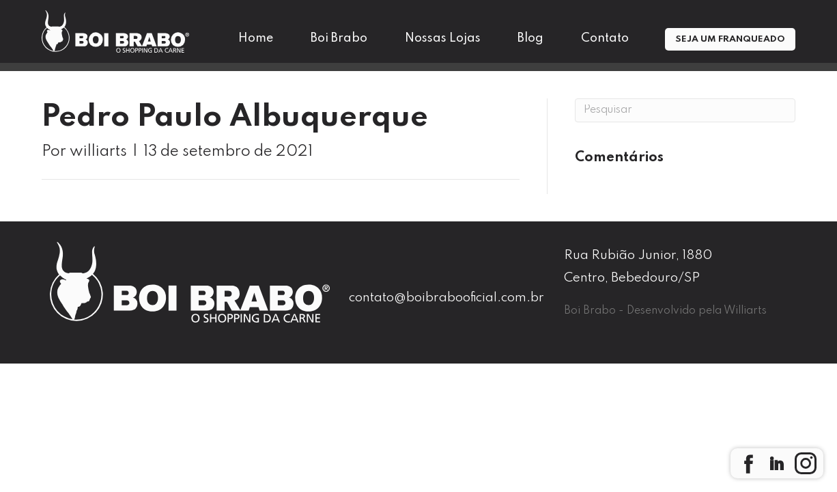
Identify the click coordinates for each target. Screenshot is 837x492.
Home (255, 38)
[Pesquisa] (685, 110)
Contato (605, 38)
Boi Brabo (339, 38)
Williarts (745, 310)
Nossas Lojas (443, 38)
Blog (530, 38)
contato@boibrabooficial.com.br (446, 297)
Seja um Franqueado (730, 39)
